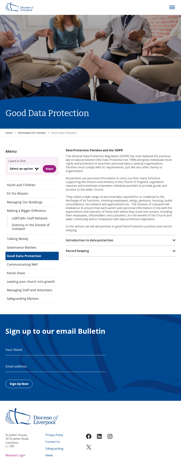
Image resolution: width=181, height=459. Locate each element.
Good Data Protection (24, 256)
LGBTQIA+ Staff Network (29, 218)
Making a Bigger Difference (26, 210)
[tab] (121, 240)
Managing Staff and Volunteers (29, 290)
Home (9, 132)
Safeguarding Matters (23, 298)
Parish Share (16, 273)
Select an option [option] (21, 169)
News (49, 455)
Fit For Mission (17, 193)
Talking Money (17, 239)
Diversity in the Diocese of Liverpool (30, 227)
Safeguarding (54, 449)
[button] (172, 7)
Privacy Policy (54, 435)
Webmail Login (15, 455)
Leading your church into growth (31, 281)
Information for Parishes (32, 132)
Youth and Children (21, 185)
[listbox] (24, 168)
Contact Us (52, 442)
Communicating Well (22, 264)
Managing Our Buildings (24, 202)
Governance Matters (21, 247)
